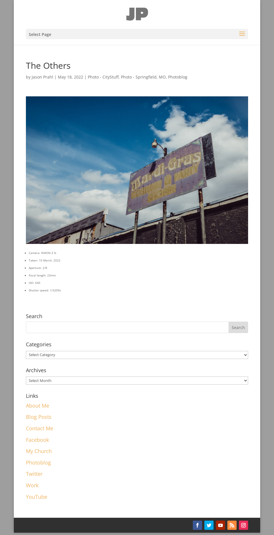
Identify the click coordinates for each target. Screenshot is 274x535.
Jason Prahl (42, 77)
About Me (37, 405)
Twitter (34, 473)
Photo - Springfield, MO (143, 77)
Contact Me (39, 428)
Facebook (37, 439)
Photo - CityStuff (103, 77)
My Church (39, 451)
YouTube (36, 496)
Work (32, 485)
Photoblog (177, 77)
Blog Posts (39, 416)
